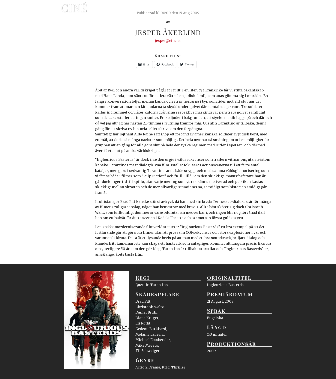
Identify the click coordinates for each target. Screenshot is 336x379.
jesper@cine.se (168, 40)
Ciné (74, 7)
